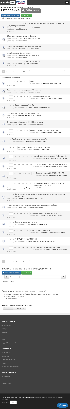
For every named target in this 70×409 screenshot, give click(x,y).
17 (24, 131)
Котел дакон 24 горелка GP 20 (40, 96)
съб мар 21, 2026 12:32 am (42, 107)
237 (27, 156)
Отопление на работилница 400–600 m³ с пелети (25, 122)
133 (15, 165)
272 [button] (24, 72)
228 (23, 183)
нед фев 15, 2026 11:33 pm (54, 215)
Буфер (31, 81)
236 (23, 156)
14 (14, 131)
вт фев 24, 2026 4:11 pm (39, 188)
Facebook (4, 399)
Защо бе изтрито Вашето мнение (19, 53)
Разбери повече (12, 299)
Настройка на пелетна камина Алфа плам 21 (50, 156)
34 (21, 214)
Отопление (29, 7)
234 (15, 156)
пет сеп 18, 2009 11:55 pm (32, 55)
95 (27, 81)
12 (17, 231)
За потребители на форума (10, 366)
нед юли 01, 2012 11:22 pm (32, 38)
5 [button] (16, 72)
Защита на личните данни (55, 397)
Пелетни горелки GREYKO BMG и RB (50, 173)
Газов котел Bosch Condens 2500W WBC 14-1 (46, 213)
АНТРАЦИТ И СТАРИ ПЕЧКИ (26, 239)
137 (31, 165)
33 (17, 214)
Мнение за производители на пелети (46, 247)
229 (27, 183)
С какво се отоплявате (31, 61)
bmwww (21, 115)
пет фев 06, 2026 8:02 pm (59, 249)
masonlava (45, 232)
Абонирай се (26, 15)
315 (27, 248)
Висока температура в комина (26, 222)
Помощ (4, 363)
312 (15, 248)
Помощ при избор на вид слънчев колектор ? (50, 164)
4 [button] (13, 72)
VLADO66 (28, 141)
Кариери (4, 329)
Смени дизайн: (6, 402)
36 (27, 214)
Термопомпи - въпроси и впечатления (43, 130)
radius (44, 83)
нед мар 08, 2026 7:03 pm (39, 141)
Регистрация (6, 376)
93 (21, 81)
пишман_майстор (32, 241)
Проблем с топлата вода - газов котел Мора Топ (30, 139)
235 (19, 156)
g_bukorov (22, 28)
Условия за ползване (41, 397)
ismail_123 (22, 198)
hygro (21, 55)
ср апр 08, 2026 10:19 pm (54, 98)
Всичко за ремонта (21, 29)
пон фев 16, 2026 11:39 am (36, 207)
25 (24, 97)
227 (19, 183)
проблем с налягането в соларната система (34, 147)
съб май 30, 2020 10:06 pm (32, 92)
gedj (43, 132)
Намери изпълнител (8, 359)
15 (17, 131)
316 (31, 248)
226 (15, 183)
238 (31, 156)
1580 (29, 173)
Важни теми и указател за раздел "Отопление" (24, 90)
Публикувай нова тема (10, 15)
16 (21, 131)
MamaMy (48, 166)
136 (27, 165)
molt (28, 224)
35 (24, 214)
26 (27, 97)
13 (21, 231)
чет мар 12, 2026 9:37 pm (53, 132)
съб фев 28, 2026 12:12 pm (59, 158)
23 (17, 97)
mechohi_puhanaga (25, 188)
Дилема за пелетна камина (39, 230)
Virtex (21, 92)
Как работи (5, 356)
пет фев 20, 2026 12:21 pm (35, 198)
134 (19, 165)
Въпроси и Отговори (16, 7)
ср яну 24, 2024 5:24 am (31, 63)
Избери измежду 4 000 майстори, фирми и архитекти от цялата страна (32, 294)
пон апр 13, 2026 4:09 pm (34, 28)
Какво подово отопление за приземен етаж (23, 113)
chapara (29, 107)
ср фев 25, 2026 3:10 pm (59, 166)
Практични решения (22, 40)
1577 (15, 173)
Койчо (47, 158)
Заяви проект (6, 352)
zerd (43, 215)
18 (27, 131)
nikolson (48, 249)
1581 (33, 173)
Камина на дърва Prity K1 (24, 105)
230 (31, 183)
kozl (31, 149)
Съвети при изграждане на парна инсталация (24, 46)
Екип (3, 339)
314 (23, 248)
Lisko (20, 63)
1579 (24, 173)
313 (19, 248)
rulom (21, 48)
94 (24, 81)
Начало (4, 7)
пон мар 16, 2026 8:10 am (35, 124)
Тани (20, 38)
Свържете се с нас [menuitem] (8, 336)
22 (14, 97)
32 (14, 214)
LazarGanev (22, 124)
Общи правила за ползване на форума (21, 36)
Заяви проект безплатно (15, 296)
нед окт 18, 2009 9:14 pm (31, 48)
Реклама (4, 332)
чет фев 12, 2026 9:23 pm (47, 241)
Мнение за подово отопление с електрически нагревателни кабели (32, 205)
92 (17, 81)
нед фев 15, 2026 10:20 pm (39, 224)
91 (14, 81)
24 (21, 97)
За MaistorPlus (6, 325)
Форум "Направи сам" (9, 343)
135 (23, 165)
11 (14, 231)
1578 (19, 173)
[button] (66, 71)
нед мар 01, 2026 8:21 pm (41, 149)
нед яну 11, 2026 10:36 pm (55, 83)
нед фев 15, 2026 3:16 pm (57, 232)
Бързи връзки (19, 308)
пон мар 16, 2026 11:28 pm (33, 115)
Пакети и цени (6, 383)
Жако (43, 98)
